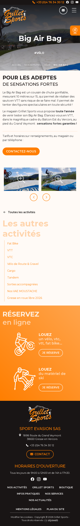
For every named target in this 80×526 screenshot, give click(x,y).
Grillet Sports (43, 487)
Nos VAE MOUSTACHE (22, 291)
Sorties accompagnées (22, 284)
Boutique (66, 487)
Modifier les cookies (22, 517)
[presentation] (33, 197)
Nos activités (17, 487)
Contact (40, 454)
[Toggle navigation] (74, 10)
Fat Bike (12, 243)
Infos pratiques (28, 493)
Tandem (13, 277)
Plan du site (55, 509)
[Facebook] (67, 2)
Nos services (54, 493)
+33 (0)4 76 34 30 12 (48, 2)
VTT (10, 250)
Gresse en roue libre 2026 (24, 298)
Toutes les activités (19, 212)
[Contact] (63, 10)
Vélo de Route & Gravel (23, 264)
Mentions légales (28, 509)
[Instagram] (72, 2)
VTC (10, 257)
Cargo (11, 270)
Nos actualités (40, 500)
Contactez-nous (21, 151)
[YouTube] (77, 2)
